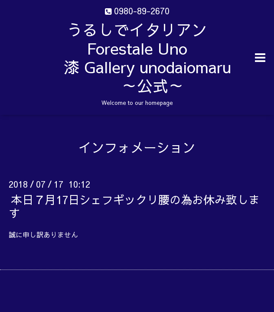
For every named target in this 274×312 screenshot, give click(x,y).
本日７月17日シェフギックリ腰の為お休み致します (134, 206)
